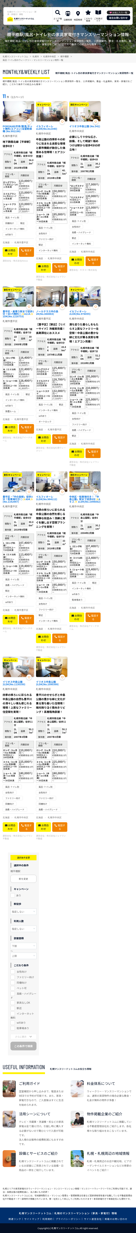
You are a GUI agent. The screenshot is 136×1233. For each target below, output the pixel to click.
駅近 (19, 1008)
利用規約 (47, 1219)
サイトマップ (31, 1219)
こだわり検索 (88, 19)
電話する (28, 252)
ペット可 (22, 988)
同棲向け (22, 982)
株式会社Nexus (20, 260)
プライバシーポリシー (68, 1219)
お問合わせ (12, 252)
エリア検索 (57, 19)
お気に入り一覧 (119, 12)
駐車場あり (23, 1028)
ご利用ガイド (98, 19)
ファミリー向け (25, 977)
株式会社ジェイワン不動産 (51, 278)
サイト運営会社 (93, 1219)
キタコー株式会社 (88, 269)
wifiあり (21, 1022)
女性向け (22, 971)
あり (18, 895)
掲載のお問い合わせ (116, 1219)
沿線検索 (68, 19)
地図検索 (78, 19)
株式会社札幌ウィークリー (51, 449)
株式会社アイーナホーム (17, 439)
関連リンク (14, 1219)
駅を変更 (23, 878)
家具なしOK (23, 1002)
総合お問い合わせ (118, 17)
